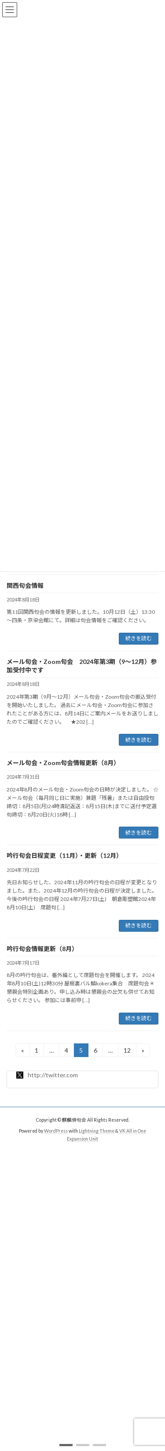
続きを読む (138, 638)
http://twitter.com (47, 1075)
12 (127, 1051)
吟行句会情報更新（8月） (42, 948)
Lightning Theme (96, 1131)
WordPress (56, 1131)
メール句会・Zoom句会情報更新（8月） (63, 762)
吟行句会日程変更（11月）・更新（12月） (64, 855)
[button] (66, 1445)
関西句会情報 (25, 585)
